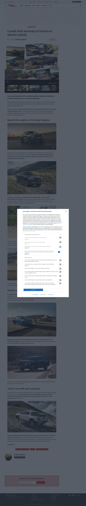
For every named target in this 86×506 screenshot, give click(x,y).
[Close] (66, 211)
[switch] (59, 237)
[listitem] (43, 234)
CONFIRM (33, 289)
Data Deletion (35, 294)
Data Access (43, 294)
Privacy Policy (50, 294)
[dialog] (43, 253)
